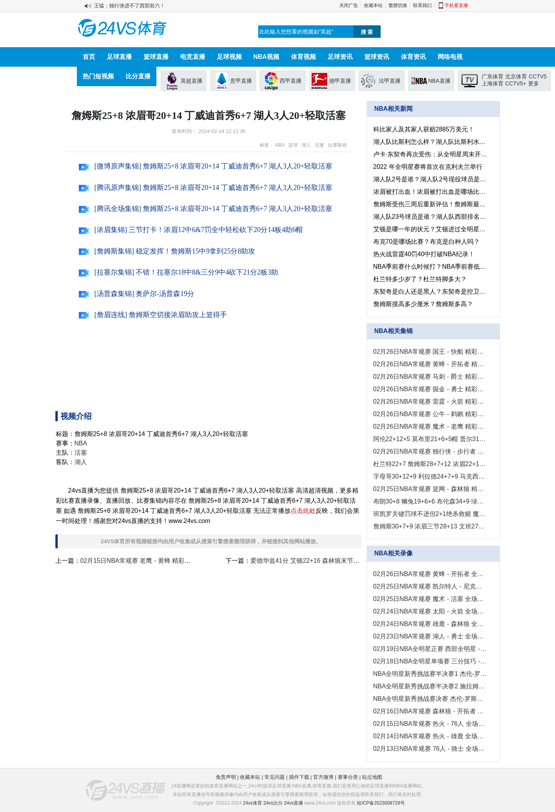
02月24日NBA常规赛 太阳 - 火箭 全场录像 (430, 611)
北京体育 (516, 76)
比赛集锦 (337, 145)
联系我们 (422, 5)
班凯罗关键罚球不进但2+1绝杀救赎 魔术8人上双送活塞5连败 (430, 514)
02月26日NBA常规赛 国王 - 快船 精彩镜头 (430, 351)
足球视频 (229, 56)
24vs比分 (272, 803)
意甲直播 (241, 81)
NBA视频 (267, 56)
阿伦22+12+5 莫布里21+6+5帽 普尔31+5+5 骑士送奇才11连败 (430, 439)
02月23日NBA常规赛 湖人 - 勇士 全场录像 (430, 636)
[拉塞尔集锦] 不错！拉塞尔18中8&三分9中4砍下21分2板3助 (178, 272)
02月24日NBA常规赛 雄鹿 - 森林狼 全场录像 (430, 624)
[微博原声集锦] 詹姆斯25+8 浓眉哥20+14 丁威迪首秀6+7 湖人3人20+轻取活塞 (205, 166)
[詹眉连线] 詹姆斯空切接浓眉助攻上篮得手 (153, 315)
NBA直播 (439, 81)
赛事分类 (348, 777)
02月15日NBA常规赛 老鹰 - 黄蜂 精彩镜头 (138, 560)
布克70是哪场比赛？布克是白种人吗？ (426, 241)
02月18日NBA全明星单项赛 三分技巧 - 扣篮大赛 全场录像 (430, 661)
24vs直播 (293, 803)
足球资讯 (340, 56)
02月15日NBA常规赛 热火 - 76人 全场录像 (430, 723)
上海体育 (493, 83)
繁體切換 (397, 5)
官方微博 (323, 777)
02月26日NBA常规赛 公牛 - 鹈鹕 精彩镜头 (430, 414)
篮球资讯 (376, 56)
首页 (89, 56)
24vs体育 (252, 803)
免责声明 (226, 777)
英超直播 (191, 81)
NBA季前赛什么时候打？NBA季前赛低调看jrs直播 (430, 266)
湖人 (306, 145)
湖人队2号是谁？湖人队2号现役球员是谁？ (430, 179)
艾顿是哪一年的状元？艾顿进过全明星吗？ (430, 229)
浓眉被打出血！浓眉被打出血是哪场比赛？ (430, 191)
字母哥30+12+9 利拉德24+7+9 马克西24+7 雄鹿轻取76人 (430, 476)
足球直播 (119, 56)
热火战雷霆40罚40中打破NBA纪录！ (424, 254)
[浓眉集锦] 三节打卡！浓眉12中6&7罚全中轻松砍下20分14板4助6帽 (191, 230)
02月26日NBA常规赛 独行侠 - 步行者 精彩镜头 (430, 451)
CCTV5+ (515, 83)
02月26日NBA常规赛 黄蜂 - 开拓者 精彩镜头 (430, 364)
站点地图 (372, 777)
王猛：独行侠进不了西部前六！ (129, 6)
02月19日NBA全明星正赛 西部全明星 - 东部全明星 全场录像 (430, 648)
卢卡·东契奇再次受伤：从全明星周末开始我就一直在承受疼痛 (430, 154)
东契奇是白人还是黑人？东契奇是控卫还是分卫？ (430, 291)
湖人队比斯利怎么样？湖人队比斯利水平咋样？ (430, 141)
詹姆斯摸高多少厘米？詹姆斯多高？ (423, 304)
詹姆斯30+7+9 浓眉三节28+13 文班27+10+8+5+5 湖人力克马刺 (430, 526)
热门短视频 (98, 76)
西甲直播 (290, 81)
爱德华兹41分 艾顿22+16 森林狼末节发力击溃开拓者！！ (330, 560)
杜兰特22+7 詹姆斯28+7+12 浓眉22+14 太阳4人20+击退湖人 (430, 464)
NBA (279, 145)
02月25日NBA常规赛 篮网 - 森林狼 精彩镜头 (430, 489)
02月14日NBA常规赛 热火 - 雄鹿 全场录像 (430, 736)
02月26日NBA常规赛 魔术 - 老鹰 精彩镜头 (430, 426)
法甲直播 (390, 81)
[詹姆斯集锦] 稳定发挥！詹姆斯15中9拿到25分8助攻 (167, 251)
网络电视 (450, 56)
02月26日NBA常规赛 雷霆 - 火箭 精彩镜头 (430, 401)
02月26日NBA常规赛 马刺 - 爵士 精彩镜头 (430, 376)
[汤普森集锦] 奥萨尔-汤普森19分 (136, 294)
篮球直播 (156, 56)
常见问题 (274, 777)
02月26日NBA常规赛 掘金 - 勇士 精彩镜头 (430, 389)
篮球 (293, 145)
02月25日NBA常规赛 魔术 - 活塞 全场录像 (430, 599)
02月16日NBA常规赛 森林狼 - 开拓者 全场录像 (430, 711)
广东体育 (493, 76)
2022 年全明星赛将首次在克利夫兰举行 (427, 166)
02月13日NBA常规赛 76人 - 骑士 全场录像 (430, 748)
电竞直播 (192, 56)
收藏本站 (373, 5)
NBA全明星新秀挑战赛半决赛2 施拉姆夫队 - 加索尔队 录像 (430, 686)
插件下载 (299, 777)
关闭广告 (348, 5)
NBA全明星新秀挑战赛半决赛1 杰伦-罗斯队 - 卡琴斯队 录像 (430, 673)
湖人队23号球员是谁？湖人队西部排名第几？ (430, 216)
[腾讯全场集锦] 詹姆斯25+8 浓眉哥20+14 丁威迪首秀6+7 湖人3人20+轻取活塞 (205, 209)
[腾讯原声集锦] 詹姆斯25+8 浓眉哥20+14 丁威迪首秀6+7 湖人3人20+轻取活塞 (205, 187)
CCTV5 (538, 76)
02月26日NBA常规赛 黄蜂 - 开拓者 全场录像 (430, 574)
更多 (533, 83)
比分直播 (138, 76)
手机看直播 (456, 5)
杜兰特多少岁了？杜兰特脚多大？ (420, 279)
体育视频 (303, 56)
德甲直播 (340, 81)
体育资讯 (413, 56)
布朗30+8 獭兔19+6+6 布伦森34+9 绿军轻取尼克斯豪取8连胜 (430, 501)
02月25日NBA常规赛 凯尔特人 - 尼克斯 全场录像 (430, 586)
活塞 (319, 145)
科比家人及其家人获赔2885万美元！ (424, 129)
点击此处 (303, 510)
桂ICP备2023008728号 (381, 803)
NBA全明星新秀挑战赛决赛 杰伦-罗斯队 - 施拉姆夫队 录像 (430, 698)
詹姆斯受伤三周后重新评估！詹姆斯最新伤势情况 (430, 204)
